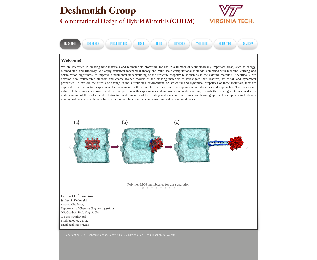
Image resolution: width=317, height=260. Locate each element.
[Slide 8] (174, 187)
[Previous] (70, 147)
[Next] (247, 147)
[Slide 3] (152, 187)
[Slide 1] (143, 188)
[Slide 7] (169, 187)
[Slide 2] (147, 187)
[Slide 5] (161, 187)
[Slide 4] (156, 187)
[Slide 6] (165, 187)
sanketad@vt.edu (79, 224)
